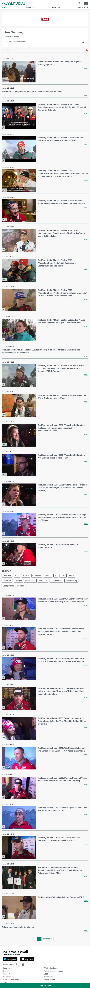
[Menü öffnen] (86, 3)
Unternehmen (56, 581)
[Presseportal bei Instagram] (22, 964)
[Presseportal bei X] (18, 965)
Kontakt (6, 971)
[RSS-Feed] (86, 50)
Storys (5, 7)
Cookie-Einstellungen (12, 979)
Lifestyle (18, 581)
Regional (56, 7)
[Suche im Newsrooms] (45, 42)
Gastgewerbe (8, 586)
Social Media (49, 979)
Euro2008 (43, 581)
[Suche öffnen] (79, 3)
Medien (48, 576)
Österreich (7, 581)
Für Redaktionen (51, 968)
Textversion (48, 977)
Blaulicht (30, 7)
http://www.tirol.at (12, 37)
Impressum (7, 968)
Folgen (44, 986)
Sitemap (6, 982)
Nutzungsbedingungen (53, 971)
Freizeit (26, 576)
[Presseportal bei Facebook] (15, 965)
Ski (55, 576)
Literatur (20, 586)
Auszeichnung (71, 581)
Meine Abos (83, 7)
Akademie (7, 974)
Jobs (46, 974)
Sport (17, 576)
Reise (71, 576)
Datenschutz (8, 977)
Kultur (63, 576)
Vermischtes (30, 581)
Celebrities (36, 576)
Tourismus (7, 576)
